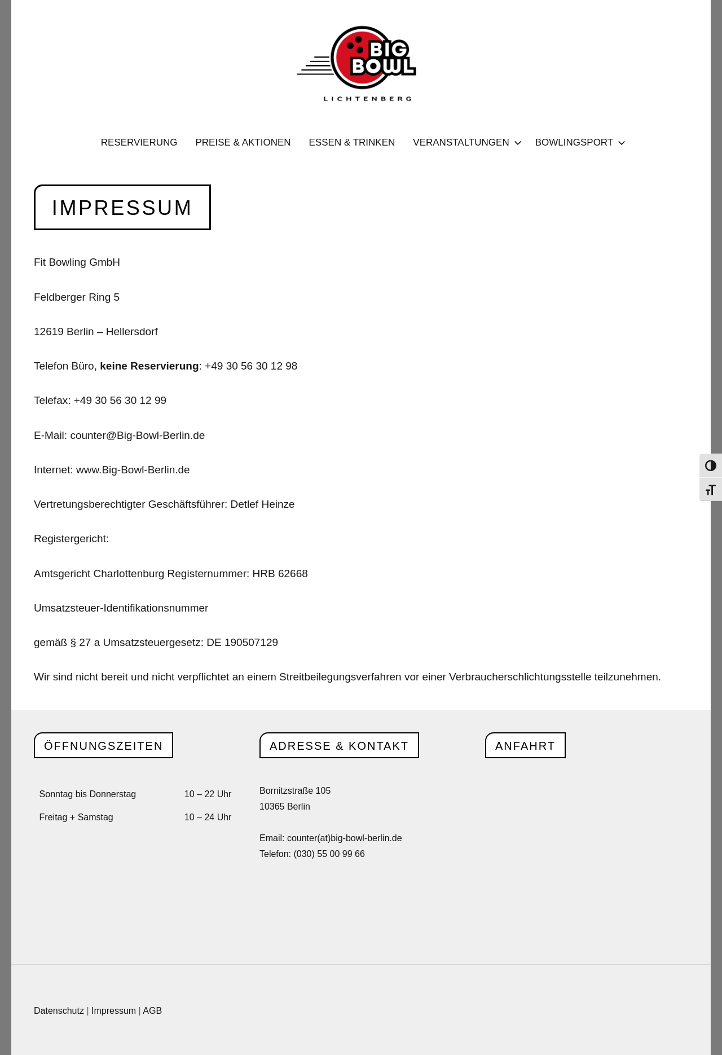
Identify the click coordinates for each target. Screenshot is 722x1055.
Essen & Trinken (352, 142)
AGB (152, 1011)
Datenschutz (59, 1011)
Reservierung (139, 142)
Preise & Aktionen (242, 142)
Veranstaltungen (465, 142)
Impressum (113, 1011)
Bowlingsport (578, 142)
